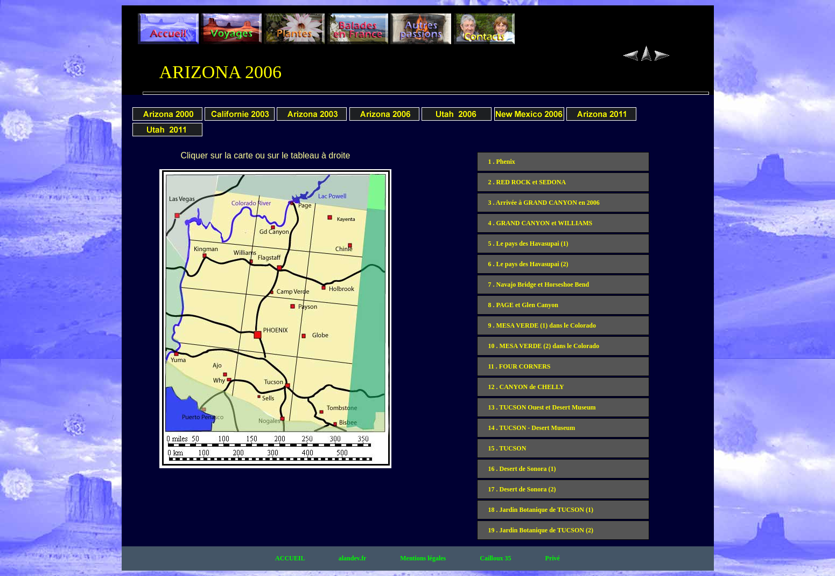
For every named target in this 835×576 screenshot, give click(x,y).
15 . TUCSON (507, 448)
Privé (552, 558)
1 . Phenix (501, 161)
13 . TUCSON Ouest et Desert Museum (542, 407)
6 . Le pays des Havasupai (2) (528, 264)
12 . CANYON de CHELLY (526, 387)
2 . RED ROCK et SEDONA (527, 182)
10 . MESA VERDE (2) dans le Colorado (543, 346)
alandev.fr (353, 558)
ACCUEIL (290, 558)
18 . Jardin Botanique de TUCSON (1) (540, 509)
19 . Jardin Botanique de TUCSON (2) (540, 530)
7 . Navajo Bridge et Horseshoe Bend (539, 284)
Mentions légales (423, 558)
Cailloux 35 (496, 558)
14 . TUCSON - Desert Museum (532, 428)
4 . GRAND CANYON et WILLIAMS (540, 223)
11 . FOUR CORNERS (519, 366)
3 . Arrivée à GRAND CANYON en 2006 (544, 202)
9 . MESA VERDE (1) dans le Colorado (542, 325)
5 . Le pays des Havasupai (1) (528, 243)
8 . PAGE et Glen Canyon (523, 305)
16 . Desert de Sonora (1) (522, 469)
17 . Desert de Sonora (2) (522, 489)
